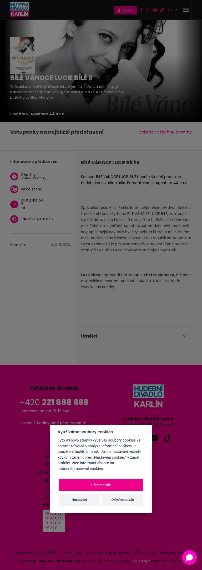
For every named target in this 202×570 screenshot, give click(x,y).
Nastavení (79, 500)
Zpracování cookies (86, 469)
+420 (53, 402)
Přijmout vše (101, 485)
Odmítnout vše (123, 500)
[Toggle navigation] (186, 10)
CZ (171, 10)
